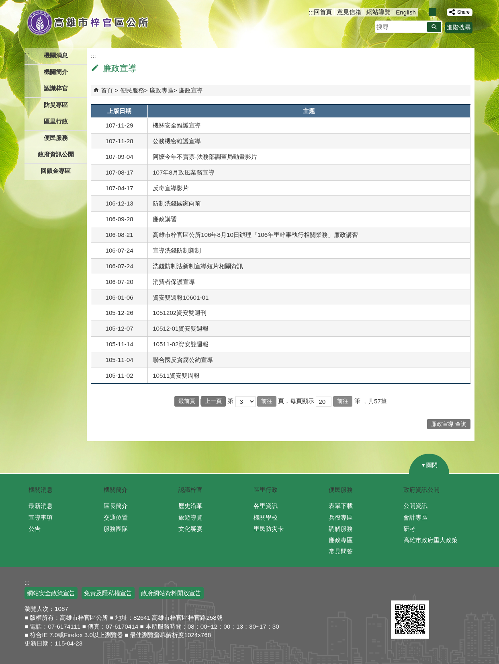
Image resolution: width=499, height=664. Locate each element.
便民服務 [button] (56, 137)
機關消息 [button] (56, 55)
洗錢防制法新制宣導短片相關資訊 (198, 266)
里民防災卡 (269, 528)
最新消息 (41, 505)
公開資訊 (415, 505)
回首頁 (323, 11)
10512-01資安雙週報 (181, 328)
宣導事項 (41, 517)
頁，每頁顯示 (296, 400)
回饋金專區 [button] (56, 170)
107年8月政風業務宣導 (184, 172)
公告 (35, 528)
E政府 (399, 588)
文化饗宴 (190, 528)
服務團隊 (116, 528)
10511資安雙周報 (176, 375)
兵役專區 (341, 517)
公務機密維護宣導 (177, 141)
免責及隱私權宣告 (108, 593)
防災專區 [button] (56, 104)
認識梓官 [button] (56, 88)
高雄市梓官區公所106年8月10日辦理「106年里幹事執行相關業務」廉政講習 (255, 234)
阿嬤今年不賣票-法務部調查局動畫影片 (205, 156)
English (406, 12)
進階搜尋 (459, 27)
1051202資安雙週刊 (180, 312)
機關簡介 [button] (56, 71)
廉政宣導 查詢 (448, 424)
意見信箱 (349, 11)
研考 (409, 528)
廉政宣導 (191, 90)
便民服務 (132, 90)
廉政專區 (161, 90)
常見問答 (341, 551)
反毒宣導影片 (171, 188)
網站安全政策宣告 (51, 593)
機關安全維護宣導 (177, 125)
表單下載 (341, 505)
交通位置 (116, 517)
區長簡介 (116, 505)
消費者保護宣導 (174, 281)
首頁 (107, 90)
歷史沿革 (190, 505)
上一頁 (213, 401)
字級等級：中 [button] (432, 12)
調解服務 (341, 528)
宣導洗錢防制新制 (177, 250)
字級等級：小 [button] (424, 11)
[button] (434, 27)
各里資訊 (266, 505)
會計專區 (415, 517)
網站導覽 (378, 11)
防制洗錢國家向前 (177, 203)
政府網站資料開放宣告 (171, 593)
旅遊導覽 (190, 517)
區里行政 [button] (56, 121)
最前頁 (186, 401)
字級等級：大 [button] (441, 11)
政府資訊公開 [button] (56, 154)
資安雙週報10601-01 (181, 297)
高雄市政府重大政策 (430, 540)
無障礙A (442, 589)
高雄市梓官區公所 (88, 22)
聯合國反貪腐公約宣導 (183, 359)
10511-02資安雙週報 (181, 344)
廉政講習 (165, 219)
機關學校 (266, 517)
